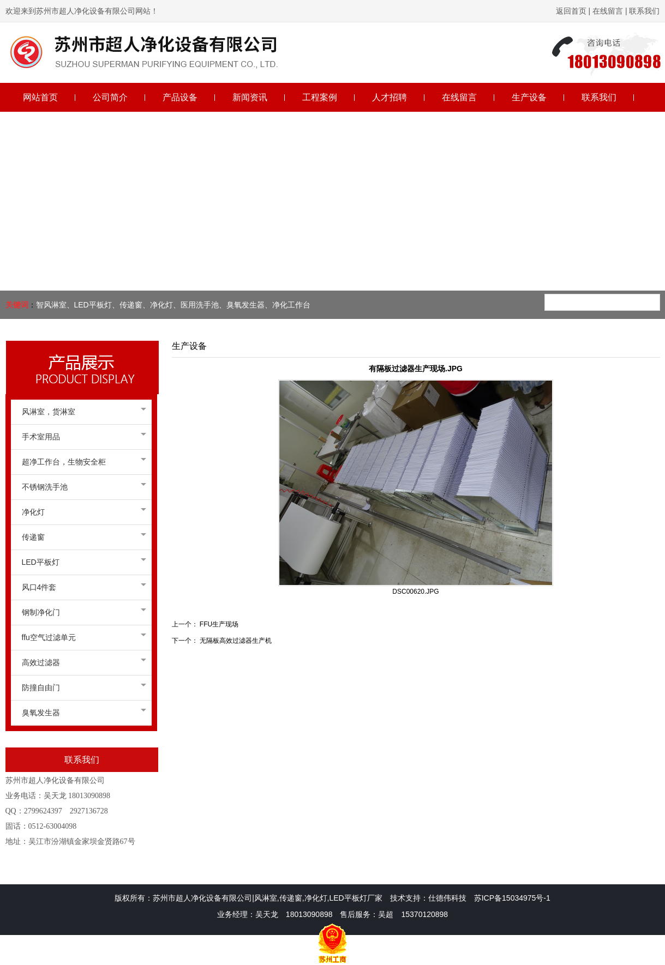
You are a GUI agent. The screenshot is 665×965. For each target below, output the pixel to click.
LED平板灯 (81, 562)
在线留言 (607, 11)
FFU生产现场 (219, 624)
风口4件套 (81, 587)
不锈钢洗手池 (81, 486)
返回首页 (571, 11)
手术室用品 (81, 436)
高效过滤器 (81, 662)
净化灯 (81, 512)
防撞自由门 (81, 687)
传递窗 (81, 537)
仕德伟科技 (447, 898)
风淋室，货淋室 (81, 411)
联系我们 (643, 11)
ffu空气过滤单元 (81, 637)
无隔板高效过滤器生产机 (236, 640)
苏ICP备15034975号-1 (512, 898)
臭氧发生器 (81, 712)
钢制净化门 (81, 612)
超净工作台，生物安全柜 (81, 461)
